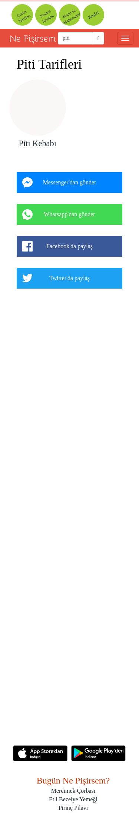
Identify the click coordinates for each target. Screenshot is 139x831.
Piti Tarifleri (49, 64)
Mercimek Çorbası (73, 791)
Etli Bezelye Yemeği (73, 799)
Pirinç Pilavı (73, 808)
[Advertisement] (69, 520)
